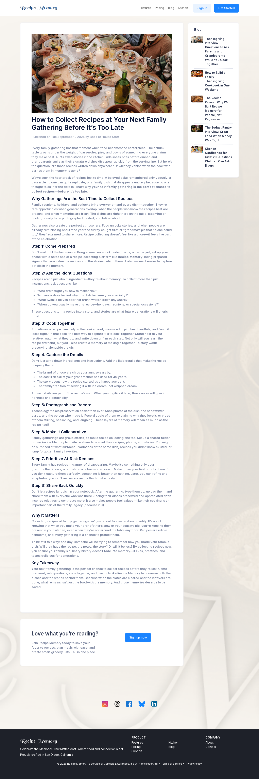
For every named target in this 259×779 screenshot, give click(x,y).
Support (137, 751)
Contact (211, 746)
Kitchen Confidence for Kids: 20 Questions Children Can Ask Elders (218, 157)
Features (145, 8)
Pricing (159, 8)
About (209, 742)
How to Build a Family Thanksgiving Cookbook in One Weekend (217, 81)
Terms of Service (171, 763)
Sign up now (138, 637)
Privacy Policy (193, 763)
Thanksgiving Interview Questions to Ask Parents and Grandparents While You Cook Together (217, 51)
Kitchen (183, 8)
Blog (171, 8)
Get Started (226, 8)
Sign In (202, 8)
